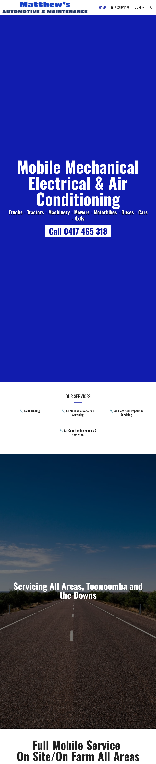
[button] (151, 7)
